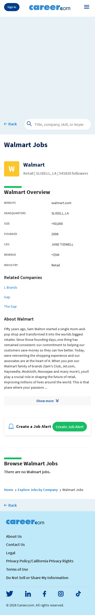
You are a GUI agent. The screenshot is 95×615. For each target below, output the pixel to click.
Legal (10, 552)
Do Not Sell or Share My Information (37, 577)
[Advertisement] (47, 64)
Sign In (11, 7)
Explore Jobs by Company (38, 489)
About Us (14, 536)
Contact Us (15, 544)
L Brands (10, 287)
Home (8, 489)
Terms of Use (17, 569)
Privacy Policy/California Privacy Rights (39, 560)
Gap (7, 297)
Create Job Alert (70, 426)
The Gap (10, 306)
